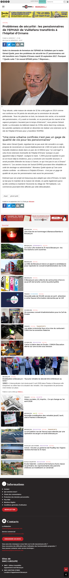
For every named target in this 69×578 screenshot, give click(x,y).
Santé (35, 413)
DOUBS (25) (28, 310)
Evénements (37, 245)
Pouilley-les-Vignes (31, 445)
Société (39, 397)
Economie (34, 294)
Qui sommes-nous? (10, 492)
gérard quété (14, 196)
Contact (6, 489)
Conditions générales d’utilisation (15, 505)
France (27, 294)
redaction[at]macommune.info (12, 528)
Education (37, 342)
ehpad (6, 196)
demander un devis (13, 539)
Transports (41, 326)
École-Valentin (30, 462)
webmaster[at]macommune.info (12, 550)
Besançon (28, 229)
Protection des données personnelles (16, 497)
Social (5, 23)
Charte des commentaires (12, 494)
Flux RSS (7, 499)
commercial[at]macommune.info (13, 534)
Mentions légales (9, 502)
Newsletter (10, 509)
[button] (64, 2)
